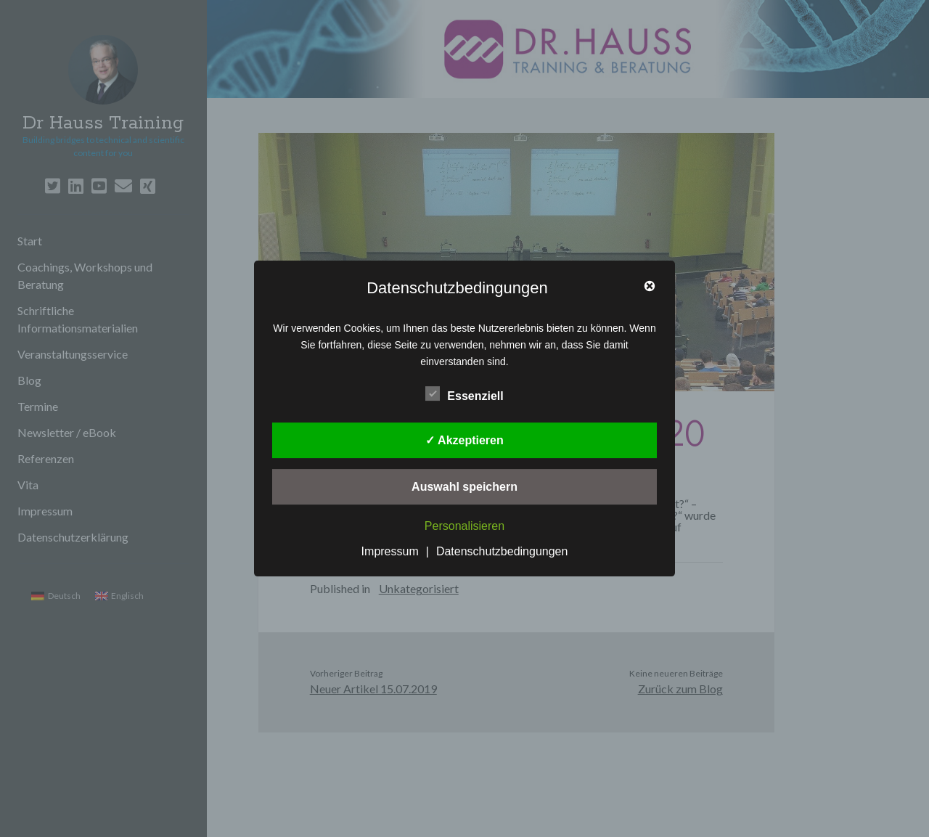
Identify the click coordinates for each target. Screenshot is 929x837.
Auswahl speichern (464, 487)
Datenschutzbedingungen (502, 551)
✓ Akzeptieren (464, 440)
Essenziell (464, 394)
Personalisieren (464, 526)
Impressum (390, 551)
